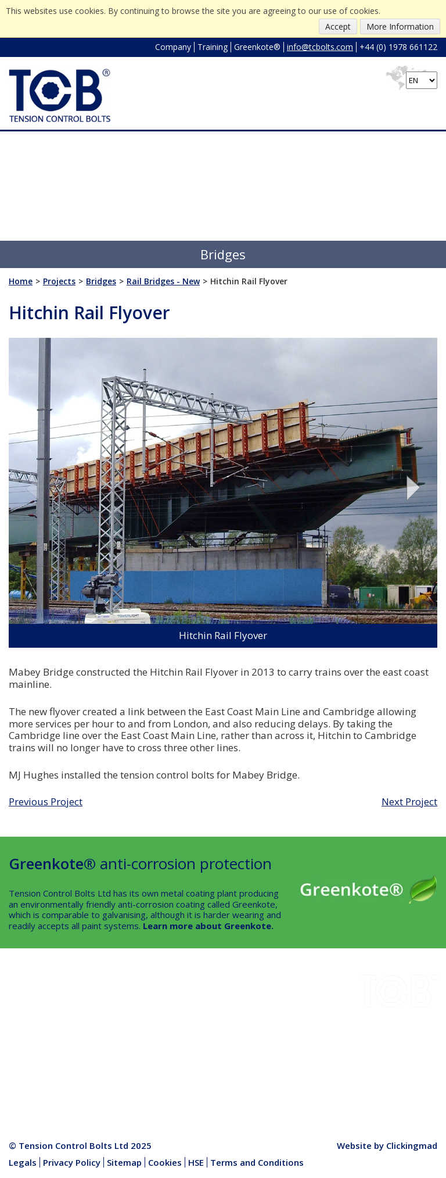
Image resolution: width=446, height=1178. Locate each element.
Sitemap (124, 1162)
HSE (102, 1031)
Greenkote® (257, 47)
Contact (24, 1071)
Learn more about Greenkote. (208, 925)
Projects (26, 1031)
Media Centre (121, 1071)
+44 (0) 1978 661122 (398, 47)
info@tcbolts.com (320, 47)
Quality (23, 1058)
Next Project (409, 801)
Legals (23, 1162)
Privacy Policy (71, 1162)
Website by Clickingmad (387, 1145)
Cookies (165, 1162)
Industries (29, 1003)
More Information (400, 26)
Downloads (31, 1017)
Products (112, 1058)
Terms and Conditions (257, 1162)
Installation (116, 1003)
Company (173, 47)
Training (212, 47)
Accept (338, 26)
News (105, 1044)
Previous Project (45, 801)
